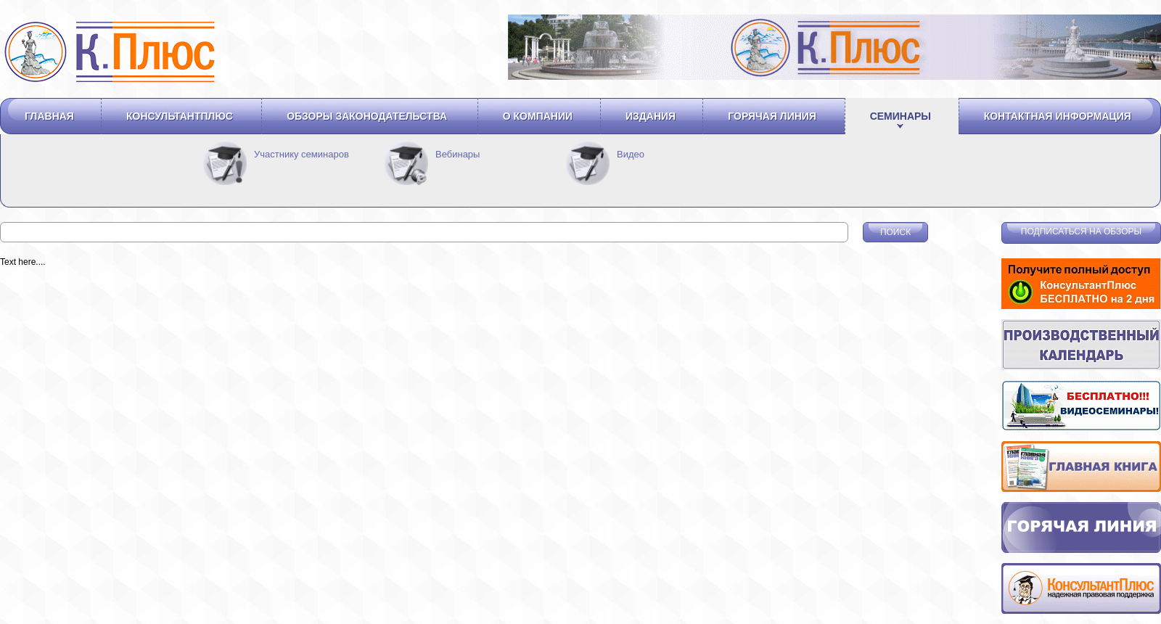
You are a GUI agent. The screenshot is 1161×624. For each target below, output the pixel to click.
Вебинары (457, 154)
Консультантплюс (179, 116)
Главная (49, 116)
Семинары (900, 116)
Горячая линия (772, 116)
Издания (650, 116)
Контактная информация (1057, 116)
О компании (538, 116)
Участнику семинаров (301, 154)
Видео (630, 154)
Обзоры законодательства (367, 116)
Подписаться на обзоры (1081, 231)
